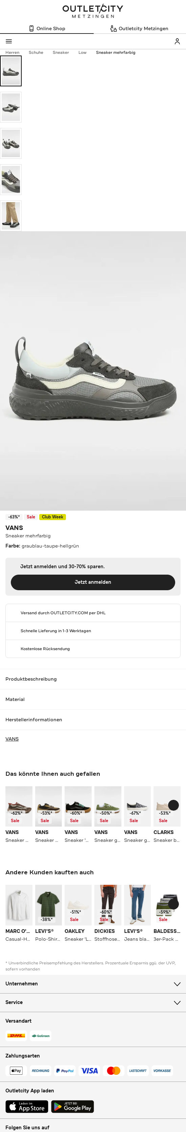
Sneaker (64, 52)
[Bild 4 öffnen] (11, 179)
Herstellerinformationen (93, 719)
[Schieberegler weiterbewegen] (173, 805)
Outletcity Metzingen (93, 11)
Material (93, 699)
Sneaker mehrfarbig (116, 52)
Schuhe (39, 52)
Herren (15, 52)
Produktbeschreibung (93, 679)
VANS (14, 528)
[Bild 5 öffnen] (11, 215)
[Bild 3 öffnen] (11, 143)
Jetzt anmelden (93, 582)
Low (85, 52)
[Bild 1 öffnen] (11, 71)
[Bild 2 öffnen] (11, 107)
